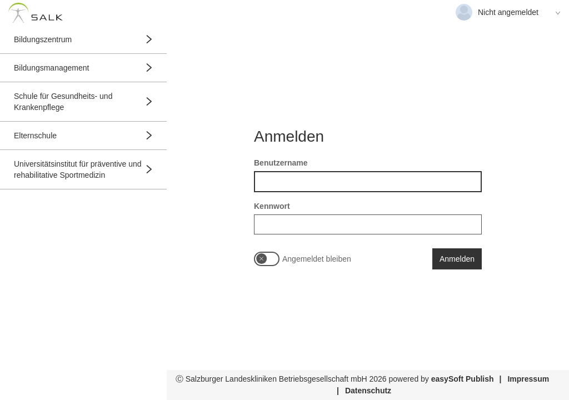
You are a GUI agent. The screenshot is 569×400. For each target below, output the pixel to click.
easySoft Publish (462, 378)
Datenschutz (368, 390)
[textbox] (368, 181)
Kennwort (272, 206)
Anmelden (457, 258)
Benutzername (280, 162)
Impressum (528, 378)
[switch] (266, 259)
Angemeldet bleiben (316, 258)
